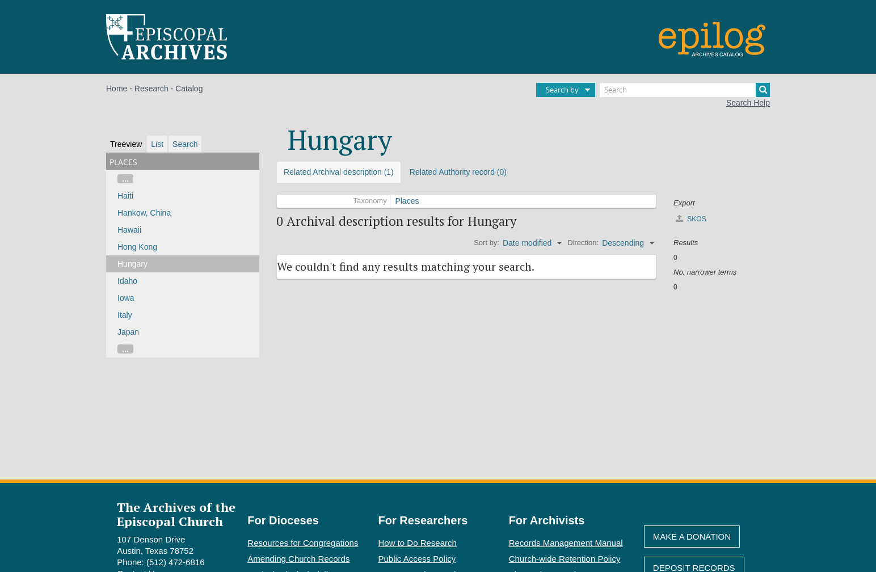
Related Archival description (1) (339, 171)
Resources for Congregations (302, 543)
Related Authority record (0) (458, 171)
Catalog (189, 88)
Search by (562, 90)
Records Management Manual (566, 543)
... (125, 178)
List (157, 144)
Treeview (126, 144)
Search (184, 144)
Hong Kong (137, 246)
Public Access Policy (417, 558)
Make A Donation (692, 536)
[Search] (685, 90)
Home (116, 88)
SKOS (691, 218)
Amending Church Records (298, 558)
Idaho (127, 280)
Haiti (125, 195)
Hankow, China (144, 212)
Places (407, 200)
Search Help (748, 102)
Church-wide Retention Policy (565, 558)
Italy (124, 314)
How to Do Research (417, 543)
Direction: (583, 242)
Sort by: (486, 242)
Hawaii (129, 229)
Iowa (125, 297)
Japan (128, 332)
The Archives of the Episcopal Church (176, 514)
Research (151, 88)
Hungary (132, 263)
